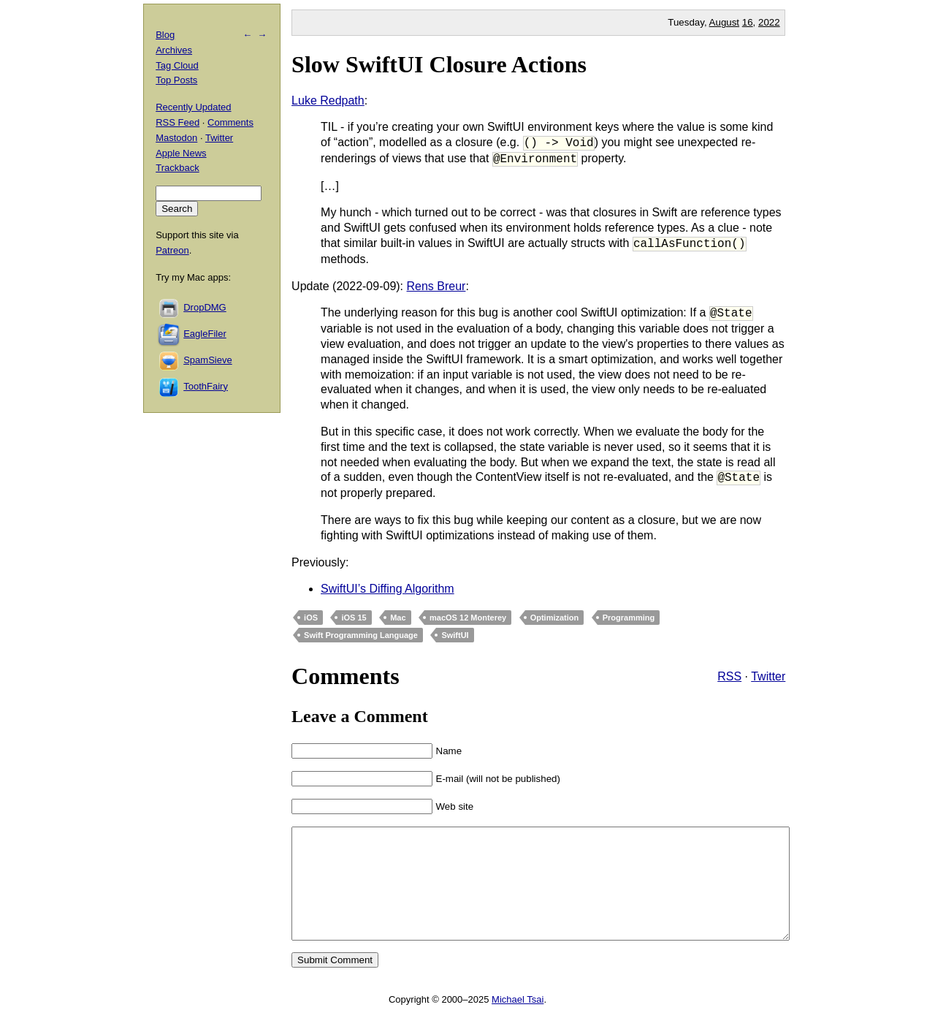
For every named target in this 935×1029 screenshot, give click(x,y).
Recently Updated (193, 107)
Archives (174, 50)
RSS (729, 676)
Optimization (554, 617)
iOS (311, 617)
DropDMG (204, 307)
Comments (230, 122)
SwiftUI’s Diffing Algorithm (387, 588)
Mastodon (176, 137)
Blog (165, 34)
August (724, 22)
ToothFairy (205, 386)
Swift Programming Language (361, 635)
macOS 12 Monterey (468, 617)
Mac (397, 617)
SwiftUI (454, 635)
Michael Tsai (517, 1021)
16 (747, 22)
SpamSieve (207, 359)
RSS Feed (177, 122)
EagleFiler (204, 333)
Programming (629, 617)
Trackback (177, 167)
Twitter (768, 676)
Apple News (181, 153)
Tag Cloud (177, 65)
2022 (769, 22)
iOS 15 (353, 617)
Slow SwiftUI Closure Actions (439, 64)
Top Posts (176, 80)
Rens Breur (436, 286)
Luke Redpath (328, 100)
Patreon (172, 250)
